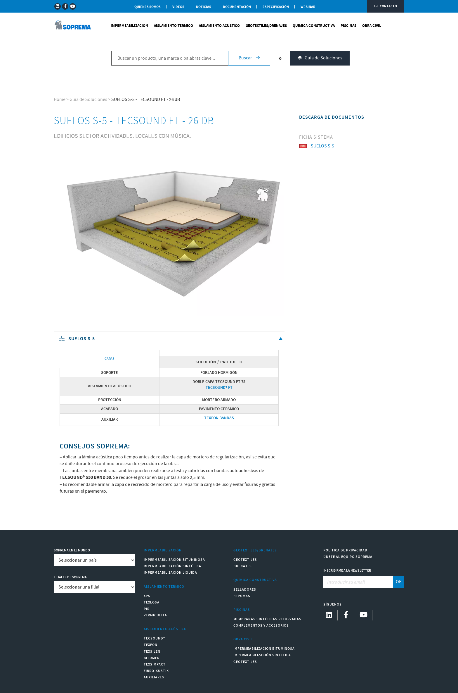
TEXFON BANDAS (219, 418)
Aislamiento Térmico (173, 26)
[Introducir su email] (358, 582)
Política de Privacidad (345, 550)
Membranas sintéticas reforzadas (267, 619)
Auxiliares (154, 677)
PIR (147, 608)
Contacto (385, 6)
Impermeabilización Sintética (172, 566)
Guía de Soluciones (320, 59)
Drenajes (242, 566)
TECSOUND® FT (219, 387)
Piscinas (348, 26)
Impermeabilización (129, 26)
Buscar (249, 59)
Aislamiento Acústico (219, 26)
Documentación (237, 6)
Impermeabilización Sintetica (262, 655)
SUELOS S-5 (171, 339)
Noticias (203, 6)
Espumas (241, 596)
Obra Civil (371, 26)
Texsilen (152, 651)
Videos (178, 6)
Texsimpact (155, 664)
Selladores (244, 589)
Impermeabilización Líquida (170, 572)
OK (399, 582)
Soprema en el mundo (72, 550)
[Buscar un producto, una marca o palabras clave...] (169, 58)
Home (59, 100)
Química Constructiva (314, 26)
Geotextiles (245, 559)
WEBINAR (308, 6)
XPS (147, 596)
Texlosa (151, 602)
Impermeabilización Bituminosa (174, 559)
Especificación (276, 6)
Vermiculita (155, 615)
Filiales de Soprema (70, 577)
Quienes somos (147, 6)
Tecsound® (154, 638)
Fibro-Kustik (156, 670)
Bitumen (152, 658)
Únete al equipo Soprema (347, 556)
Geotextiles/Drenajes (266, 26)
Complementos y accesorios (261, 625)
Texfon (150, 644)
